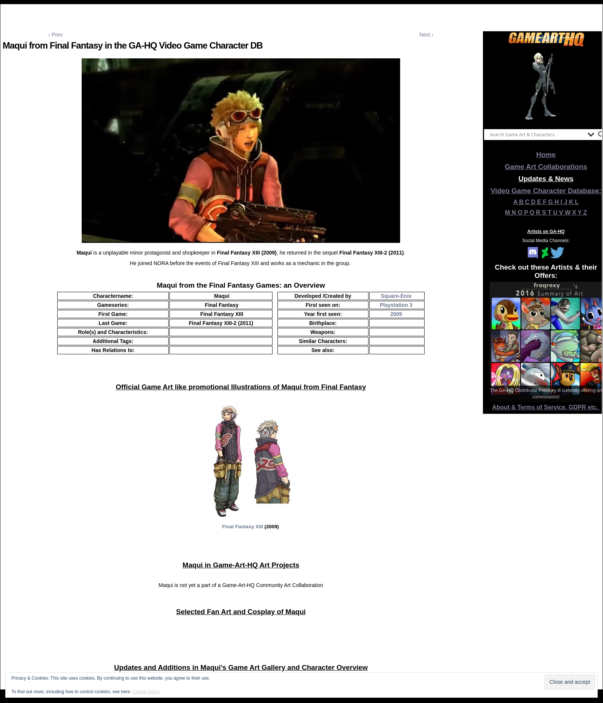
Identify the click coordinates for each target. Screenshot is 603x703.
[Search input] (537, 134)
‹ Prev (55, 35)
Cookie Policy (146, 691)
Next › (426, 35)
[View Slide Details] (546, 86)
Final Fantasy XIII (242, 526)
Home (546, 155)
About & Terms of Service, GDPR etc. (546, 407)
